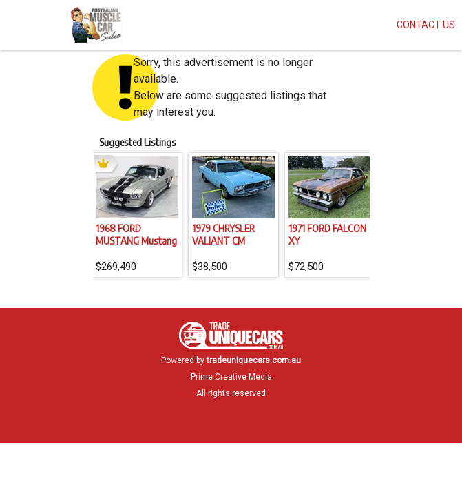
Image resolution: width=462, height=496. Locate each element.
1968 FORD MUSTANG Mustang (136, 234)
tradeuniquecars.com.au (254, 360)
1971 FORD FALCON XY (327, 234)
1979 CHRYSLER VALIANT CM (223, 234)
